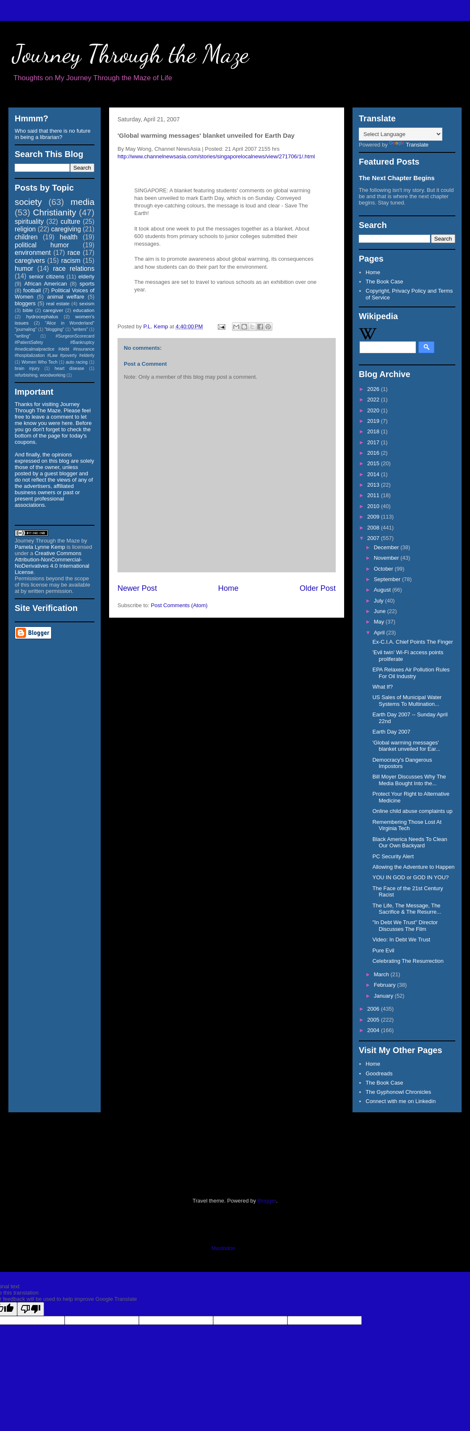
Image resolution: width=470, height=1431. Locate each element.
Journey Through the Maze (131, 54)
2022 (374, 399)
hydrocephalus (42, 316)
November (387, 558)
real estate (58, 303)
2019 (374, 421)
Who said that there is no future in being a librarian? (53, 134)
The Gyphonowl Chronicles (398, 1092)
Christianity (54, 212)
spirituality (29, 221)
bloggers (25, 303)
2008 (374, 527)
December (387, 547)
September (388, 579)
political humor (42, 245)
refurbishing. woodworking (40, 375)
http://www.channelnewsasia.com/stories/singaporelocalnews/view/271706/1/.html (216, 156)
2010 (374, 506)
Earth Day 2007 (391, 732)
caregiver (53, 310)
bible (28, 310)
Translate (408, 145)
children (26, 237)
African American (45, 283)
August (383, 590)
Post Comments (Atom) (179, 605)
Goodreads (379, 1073)
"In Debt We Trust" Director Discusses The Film (405, 925)
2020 (374, 410)
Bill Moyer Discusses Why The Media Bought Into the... (409, 779)
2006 (374, 1009)
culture (70, 221)
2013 (374, 485)
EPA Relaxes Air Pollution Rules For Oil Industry (410, 672)
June (380, 611)
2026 (374, 389)
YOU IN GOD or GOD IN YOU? (410, 877)
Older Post (318, 588)
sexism (86, 303)
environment (33, 252)
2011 (374, 495)
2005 (374, 1020)
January (384, 996)
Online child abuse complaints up (412, 811)
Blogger (267, 1201)
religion (25, 229)
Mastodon (223, 1248)
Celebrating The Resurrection (408, 961)
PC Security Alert (392, 856)
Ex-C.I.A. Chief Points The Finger (412, 642)
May (380, 622)
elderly (86, 276)
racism (71, 260)
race (74, 252)
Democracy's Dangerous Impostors (402, 763)
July (379, 601)
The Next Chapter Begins (397, 177)
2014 (374, 474)
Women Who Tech (39, 362)
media (82, 202)
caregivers (30, 260)
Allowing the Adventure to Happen (413, 867)
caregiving (66, 229)
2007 (374, 538)
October (384, 569)
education (83, 310)
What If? (382, 687)
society (28, 202)
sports (87, 283)
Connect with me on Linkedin (401, 1101)
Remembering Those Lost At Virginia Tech (406, 825)
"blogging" (54, 329)
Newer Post (137, 588)
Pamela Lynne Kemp (40, 547)
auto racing (77, 362)
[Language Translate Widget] (400, 134)
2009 (374, 517)
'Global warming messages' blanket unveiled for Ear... (406, 745)
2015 (374, 463)
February (385, 985)
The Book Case (384, 281)
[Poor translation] (30, 1309)
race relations (73, 268)
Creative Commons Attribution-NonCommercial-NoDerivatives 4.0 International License (52, 562)
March (382, 974)
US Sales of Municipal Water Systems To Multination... (406, 700)
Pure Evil (383, 950)
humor (24, 268)
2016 (374, 453)
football (32, 290)
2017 (374, 442)
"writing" (22, 336)
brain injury (27, 368)
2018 (374, 431)
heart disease (69, 368)
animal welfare (65, 297)
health (69, 237)
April (380, 632)
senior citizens (46, 276)
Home (228, 588)
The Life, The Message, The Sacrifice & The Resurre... (406, 908)
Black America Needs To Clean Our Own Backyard (409, 842)
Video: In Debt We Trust (401, 939)
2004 (374, 1030)
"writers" (80, 329)
